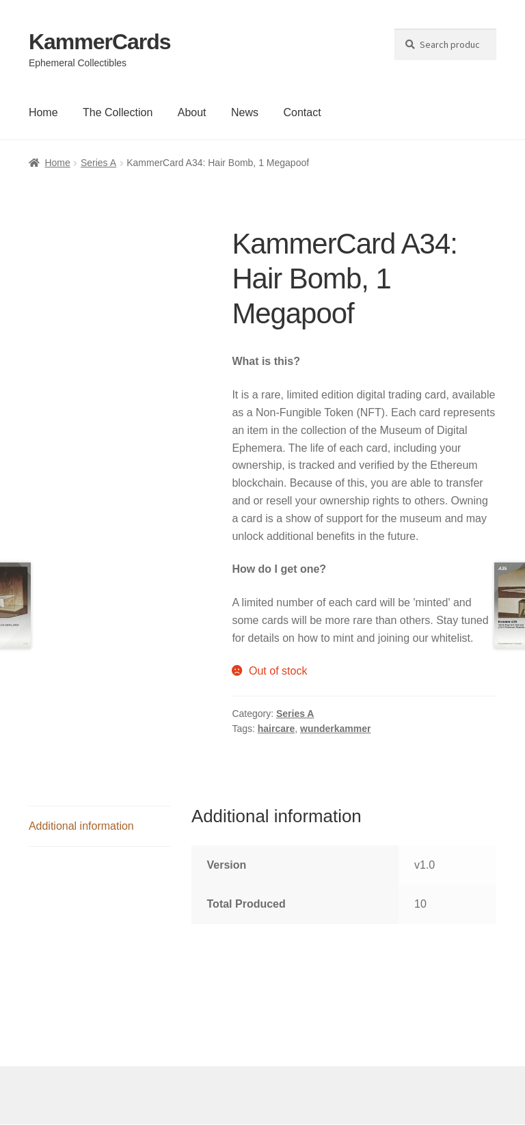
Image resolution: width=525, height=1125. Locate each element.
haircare (276, 728)
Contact (302, 112)
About (192, 112)
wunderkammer (335, 728)
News (244, 112)
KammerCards (100, 41)
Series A (98, 162)
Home (43, 112)
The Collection (117, 112)
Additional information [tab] (81, 826)
